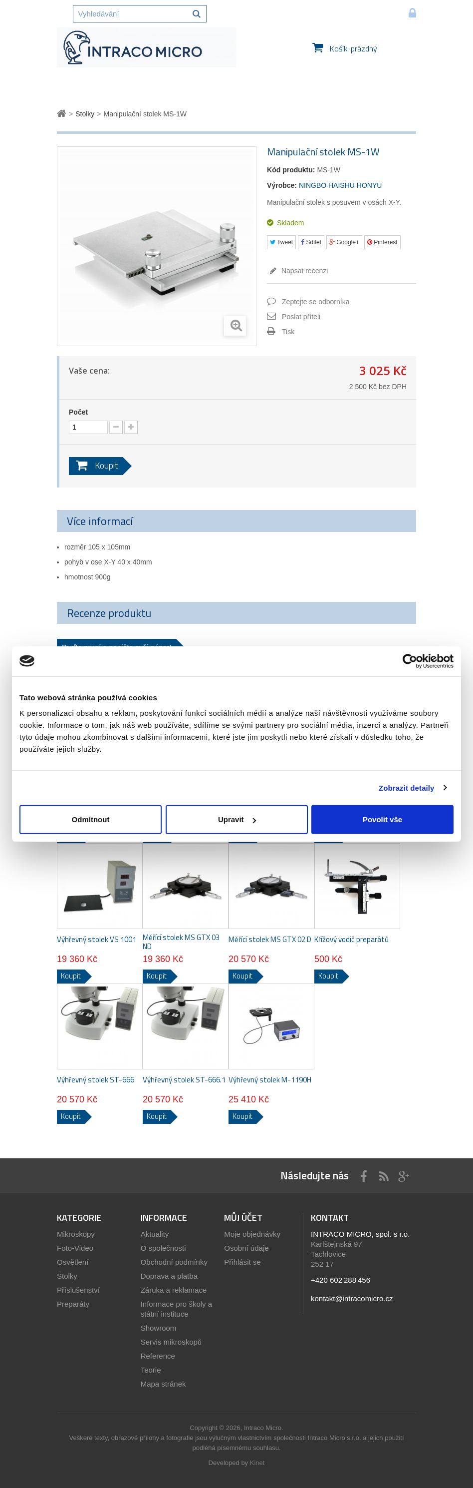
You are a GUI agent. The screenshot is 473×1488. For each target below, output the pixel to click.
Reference (158, 1356)
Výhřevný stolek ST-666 (95, 1079)
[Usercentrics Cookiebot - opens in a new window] (410, 660)
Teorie (151, 1370)
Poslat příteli (301, 317)
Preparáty (73, 1304)
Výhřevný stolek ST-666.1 (184, 1079)
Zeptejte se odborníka (315, 302)
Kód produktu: (291, 170)
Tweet (281, 242)
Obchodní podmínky (174, 1262)
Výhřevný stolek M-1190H (270, 1079)
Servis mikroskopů (171, 1342)
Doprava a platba (169, 1276)
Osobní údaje (246, 1248)
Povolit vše (382, 819)
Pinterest (382, 242)
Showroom (159, 1328)
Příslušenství (78, 1290)
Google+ (344, 242)
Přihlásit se (242, 1262)
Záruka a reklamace (174, 1290)
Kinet (257, 1463)
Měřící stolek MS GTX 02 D (270, 939)
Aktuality (155, 1234)
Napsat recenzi (303, 271)
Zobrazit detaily (407, 787)
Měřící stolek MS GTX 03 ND (181, 942)
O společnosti (163, 1248)
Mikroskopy (76, 1234)
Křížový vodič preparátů (351, 939)
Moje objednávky (252, 1234)
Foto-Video (75, 1248)
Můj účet (243, 1217)
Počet (78, 412)
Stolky (67, 1276)
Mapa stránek (163, 1384)
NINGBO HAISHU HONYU (340, 185)
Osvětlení (72, 1262)
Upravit (237, 819)
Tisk (288, 332)
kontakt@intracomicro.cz (352, 1298)
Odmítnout (91, 819)
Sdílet (311, 242)
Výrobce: (282, 185)
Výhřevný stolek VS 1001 (96, 939)
